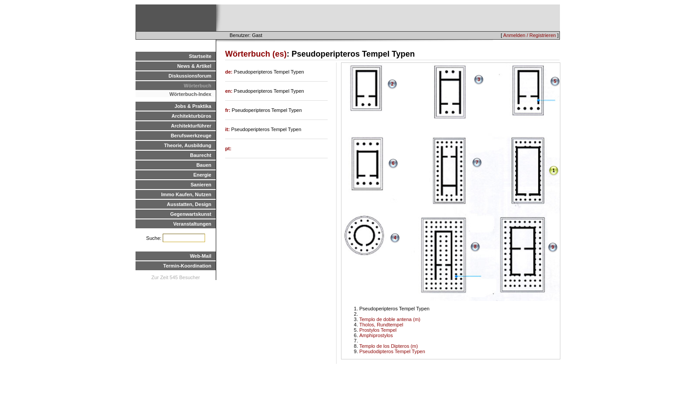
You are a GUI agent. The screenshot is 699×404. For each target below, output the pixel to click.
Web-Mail (200, 256)
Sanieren (201, 184)
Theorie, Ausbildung (187, 145)
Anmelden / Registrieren (529, 35)
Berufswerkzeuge (191, 135)
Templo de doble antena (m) (389, 319)
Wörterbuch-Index (190, 94)
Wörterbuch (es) (256, 53)
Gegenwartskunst (190, 214)
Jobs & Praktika (192, 106)
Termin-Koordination (187, 265)
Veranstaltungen (192, 224)
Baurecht (200, 155)
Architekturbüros (191, 116)
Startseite (200, 56)
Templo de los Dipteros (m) (388, 346)
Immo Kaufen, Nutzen (186, 194)
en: (229, 91)
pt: (228, 148)
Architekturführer (191, 125)
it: (228, 129)
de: (229, 71)
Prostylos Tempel (378, 330)
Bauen (203, 165)
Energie (202, 174)
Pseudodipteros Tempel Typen (392, 351)
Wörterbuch (197, 85)
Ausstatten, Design (189, 204)
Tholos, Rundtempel (381, 324)
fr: (228, 110)
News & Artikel (194, 66)
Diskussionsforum (190, 75)
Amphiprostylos (376, 335)
